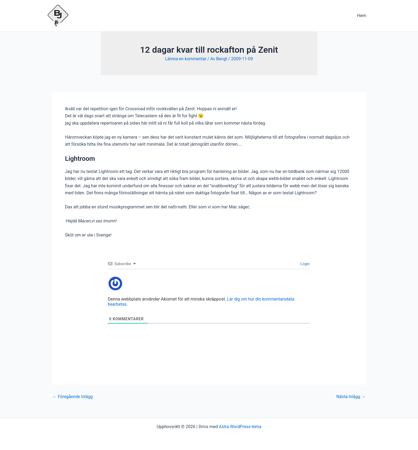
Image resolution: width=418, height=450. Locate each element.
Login (304, 263)
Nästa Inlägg (350, 396)
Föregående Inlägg (73, 396)
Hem (362, 15)
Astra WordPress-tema (240, 426)
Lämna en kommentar (185, 58)
